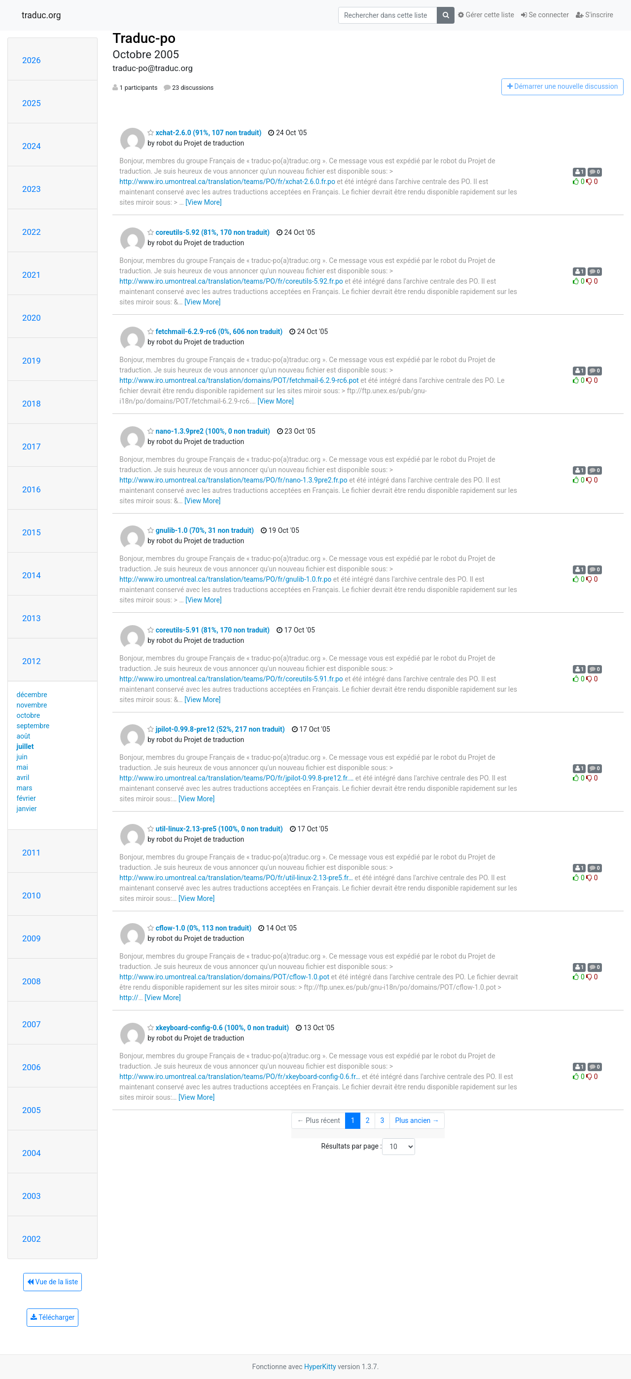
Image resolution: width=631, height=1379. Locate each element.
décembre (32, 695)
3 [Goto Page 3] (383, 1120)
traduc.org (41, 15)
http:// (128, 998)
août (24, 736)
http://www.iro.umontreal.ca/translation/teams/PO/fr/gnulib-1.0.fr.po (225, 579)
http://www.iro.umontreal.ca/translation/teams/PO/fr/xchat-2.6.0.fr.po (227, 182)
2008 (31, 981)
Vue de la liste (52, 1282)
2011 (31, 852)
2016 (31, 489)
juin (22, 757)
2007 (31, 1024)
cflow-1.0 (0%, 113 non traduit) (199, 928)
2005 (31, 1110)
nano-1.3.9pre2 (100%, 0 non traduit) (208, 431)
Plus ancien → (417, 1120)
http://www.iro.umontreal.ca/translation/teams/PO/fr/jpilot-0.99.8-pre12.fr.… (236, 778)
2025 (31, 103)
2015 (31, 532)
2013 (31, 618)
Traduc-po (143, 38)
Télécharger (52, 1317)
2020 (31, 318)
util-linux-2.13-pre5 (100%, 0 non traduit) (214, 829)
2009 (31, 938)
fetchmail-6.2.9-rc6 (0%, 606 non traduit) (214, 331)
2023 (31, 189)
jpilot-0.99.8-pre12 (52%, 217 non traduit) (215, 729)
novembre (32, 705)
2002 (31, 1239)
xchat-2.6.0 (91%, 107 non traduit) (204, 133)
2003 (31, 1196)
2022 (31, 232)
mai (22, 767)
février (26, 798)
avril (23, 778)
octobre (28, 715)
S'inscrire (594, 15)
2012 (31, 661)
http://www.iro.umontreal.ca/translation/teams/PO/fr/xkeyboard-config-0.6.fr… (239, 1077)
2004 (31, 1153)
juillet (25, 746)
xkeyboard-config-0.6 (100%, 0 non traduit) (218, 1028)
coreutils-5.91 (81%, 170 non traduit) (208, 630)
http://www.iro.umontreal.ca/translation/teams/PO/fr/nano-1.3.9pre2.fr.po (233, 480)
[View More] (203, 202)
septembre (33, 726)
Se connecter (545, 15)
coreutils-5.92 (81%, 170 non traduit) (208, 232)
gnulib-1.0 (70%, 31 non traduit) (200, 530)
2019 (31, 361)
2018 (31, 404)
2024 (31, 146)
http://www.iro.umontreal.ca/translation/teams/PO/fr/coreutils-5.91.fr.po (231, 679)
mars (25, 788)
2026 (31, 60)
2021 (31, 275)
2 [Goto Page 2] (368, 1120)
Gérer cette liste (486, 15)
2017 (31, 446)
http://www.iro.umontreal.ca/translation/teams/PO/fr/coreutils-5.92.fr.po (231, 281)
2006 (31, 1067)
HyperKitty (320, 1367)
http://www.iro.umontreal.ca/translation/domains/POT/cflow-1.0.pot (224, 977)
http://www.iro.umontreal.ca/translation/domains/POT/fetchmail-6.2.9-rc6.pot (239, 380)
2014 (31, 575)
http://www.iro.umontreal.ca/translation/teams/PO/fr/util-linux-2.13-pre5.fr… (235, 878)
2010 (31, 895)
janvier (27, 809)
